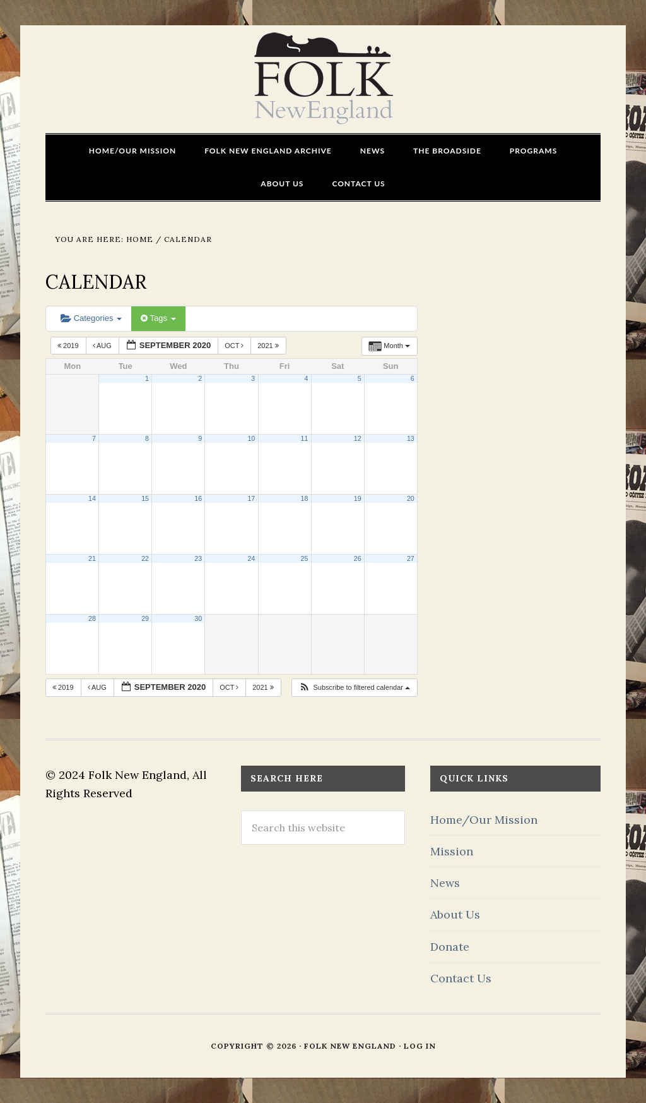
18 (304, 498)
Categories (91, 318)
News (445, 883)
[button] (354, 687)
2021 (269, 345)
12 (357, 438)
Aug (103, 345)
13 (410, 438)
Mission (451, 851)
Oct (235, 345)
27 (410, 558)
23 (198, 558)
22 (145, 558)
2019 (69, 345)
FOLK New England (323, 79)
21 (92, 558)
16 (198, 498)
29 (145, 618)
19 (357, 498)
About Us (455, 914)
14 (92, 498)
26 (357, 558)
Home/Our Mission (483, 819)
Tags (158, 318)
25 (304, 558)
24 (251, 558)
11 (304, 438)
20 (410, 498)
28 (92, 618)
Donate (449, 946)
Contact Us (460, 978)
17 (251, 498)
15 (145, 498)
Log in (420, 1046)
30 (198, 618)
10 (251, 438)
